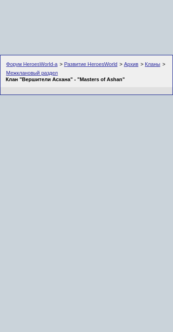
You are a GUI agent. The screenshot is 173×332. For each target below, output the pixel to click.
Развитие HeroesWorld (91, 64)
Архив (131, 64)
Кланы (152, 64)
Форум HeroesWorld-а (32, 64)
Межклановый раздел (32, 73)
